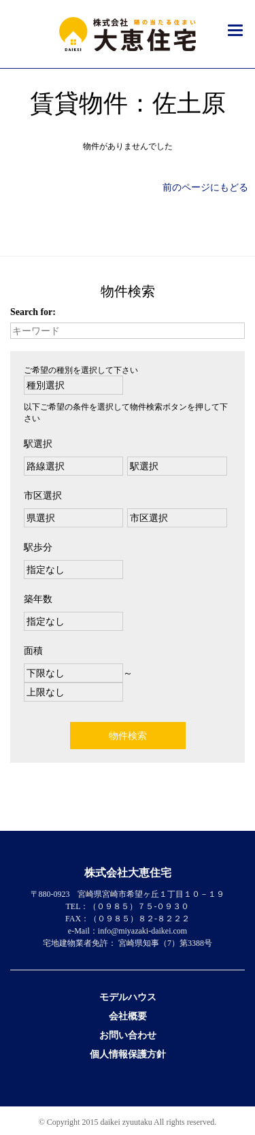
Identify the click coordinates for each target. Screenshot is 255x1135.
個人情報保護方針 (128, 1054)
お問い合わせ (127, 1035)
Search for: (33, 312)
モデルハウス (127, 997)
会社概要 (128, 1016)
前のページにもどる (205, 187)
